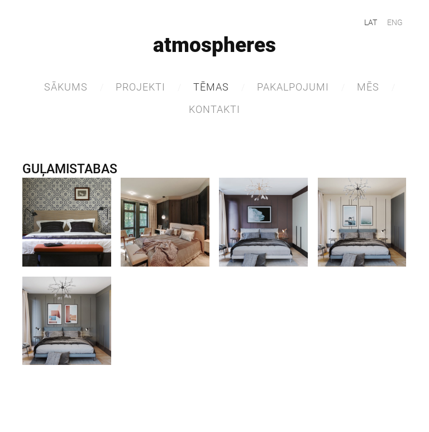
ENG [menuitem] (395, 22)
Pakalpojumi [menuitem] (293, 87)
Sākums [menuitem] (66, 87)
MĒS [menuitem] (368, 87)
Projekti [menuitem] (140, 87)
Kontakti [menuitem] (214, 109)
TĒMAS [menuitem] (211, 87)
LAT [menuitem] (370, 22)
